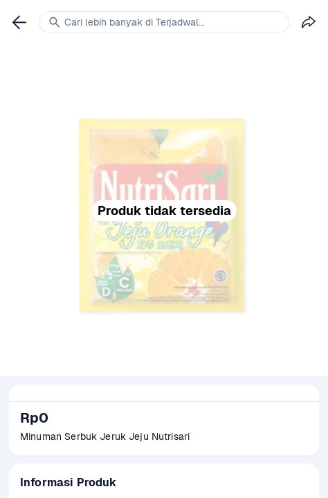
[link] (19, 22)
